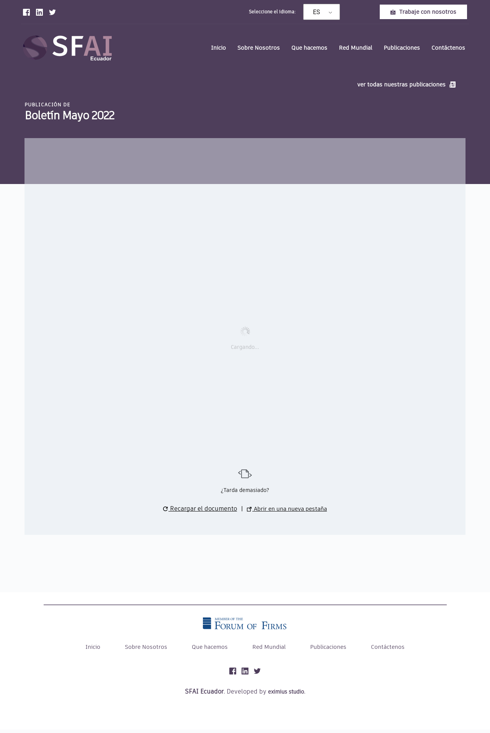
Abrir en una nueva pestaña (286, 511)
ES (316, 12)
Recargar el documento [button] (197, 511)
